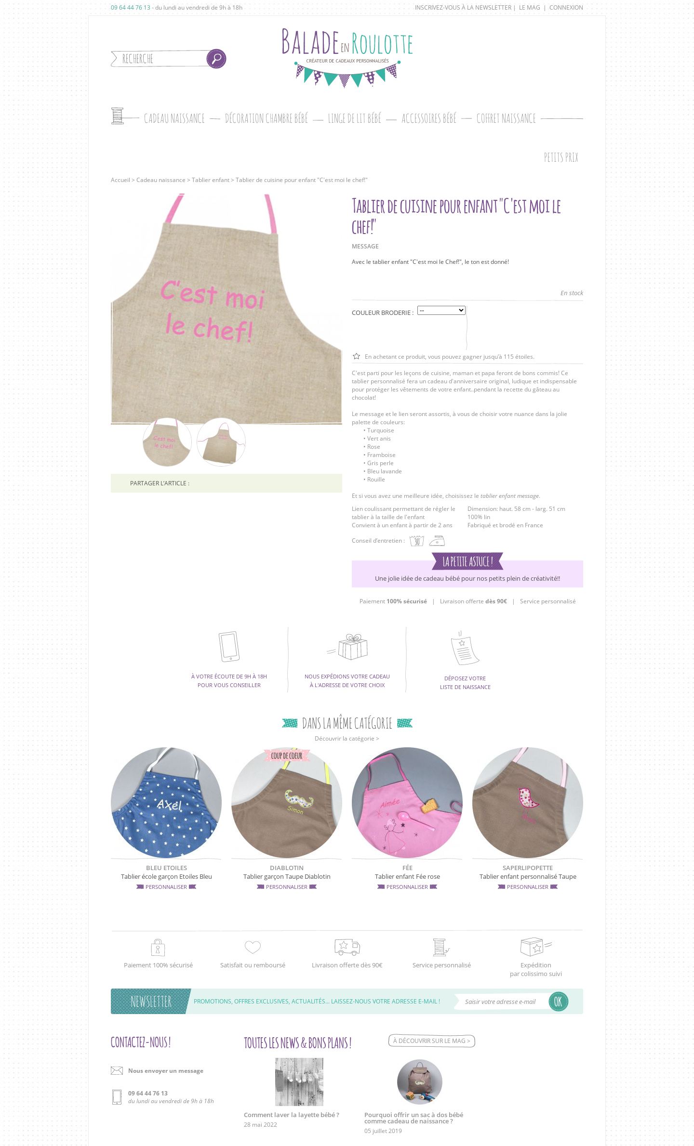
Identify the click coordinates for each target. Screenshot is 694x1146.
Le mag (529, 7)
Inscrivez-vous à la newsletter (463, 7)
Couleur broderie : (383, 312)
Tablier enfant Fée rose (407, 876)
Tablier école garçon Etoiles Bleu (166, 876)
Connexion (566, 7)
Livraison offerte (473, 601)
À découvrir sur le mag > (431, 1041)
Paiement (393, 601)
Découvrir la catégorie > (347, 738)
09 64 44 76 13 (130, 7)
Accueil (120, 180)
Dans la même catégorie (347, 723)
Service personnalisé (548, 601)
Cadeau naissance (161, 180)
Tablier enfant (210, 180)
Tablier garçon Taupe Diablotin (287, 876)
